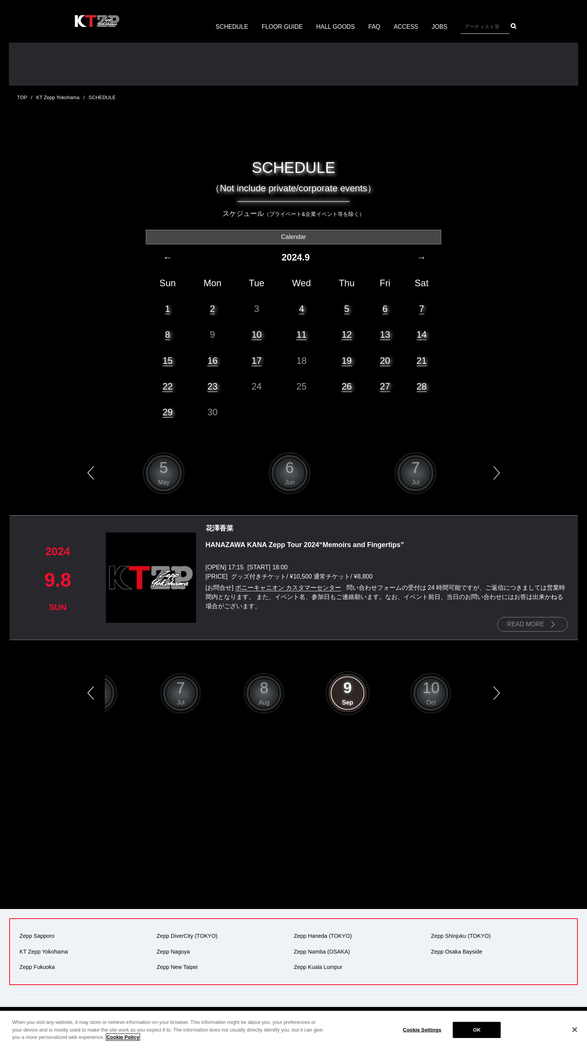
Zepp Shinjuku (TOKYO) (461, 936)
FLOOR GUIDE (281, 26)
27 (385, 386)
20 (385, 360)
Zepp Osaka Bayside (456, 951)
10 (256, 334)
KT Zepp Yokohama (58, 97)
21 (422, 360)
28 (422, 386)
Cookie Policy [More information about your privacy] (123, 1037)
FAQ (375, 26)
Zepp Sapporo (36, 936)
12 (346, 334)
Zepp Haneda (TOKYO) (322, 936)
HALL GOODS (336, 26)
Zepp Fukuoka (36, 967)
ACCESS (407, 26)
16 (212, 360)
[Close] (574, 1029)
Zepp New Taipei (177, 967)
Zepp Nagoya (173, 951)
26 (346, 386)
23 (212, 386)
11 (301, 334)
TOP (22, 97)
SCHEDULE (230, 26)
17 (256, 360)
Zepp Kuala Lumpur (318, 967)
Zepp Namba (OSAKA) (322, 951)
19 (346, 360)
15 (167, 360)
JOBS (442, 26)
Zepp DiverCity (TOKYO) (187, 936)
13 (385, 334)
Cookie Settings (422, 1030)
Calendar (293, 236)
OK (477, 1030)
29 (167, 411)
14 (422, 334)
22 (167, 386)
